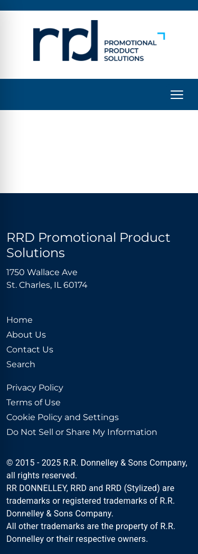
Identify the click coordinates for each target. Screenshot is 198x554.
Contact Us (29, 349)
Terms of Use (33, 402)
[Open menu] (176, 94)
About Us (26, 335)
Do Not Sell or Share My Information (81, 432)
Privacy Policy (34, 388)
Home (19, 320)
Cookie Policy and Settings (62, 417)
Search (20, 364)
